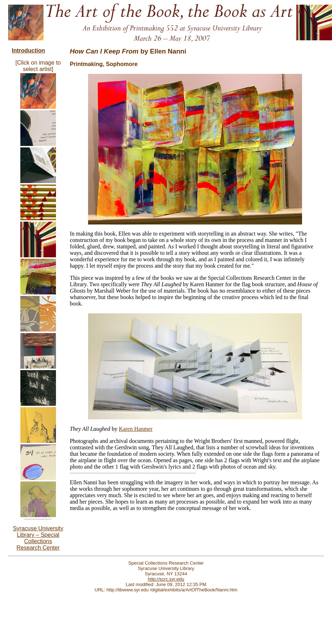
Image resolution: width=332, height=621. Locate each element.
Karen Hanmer (136, 429)
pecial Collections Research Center (38, 541)
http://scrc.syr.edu (166, 579)
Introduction (28, 50)
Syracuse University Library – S (38, 531)
